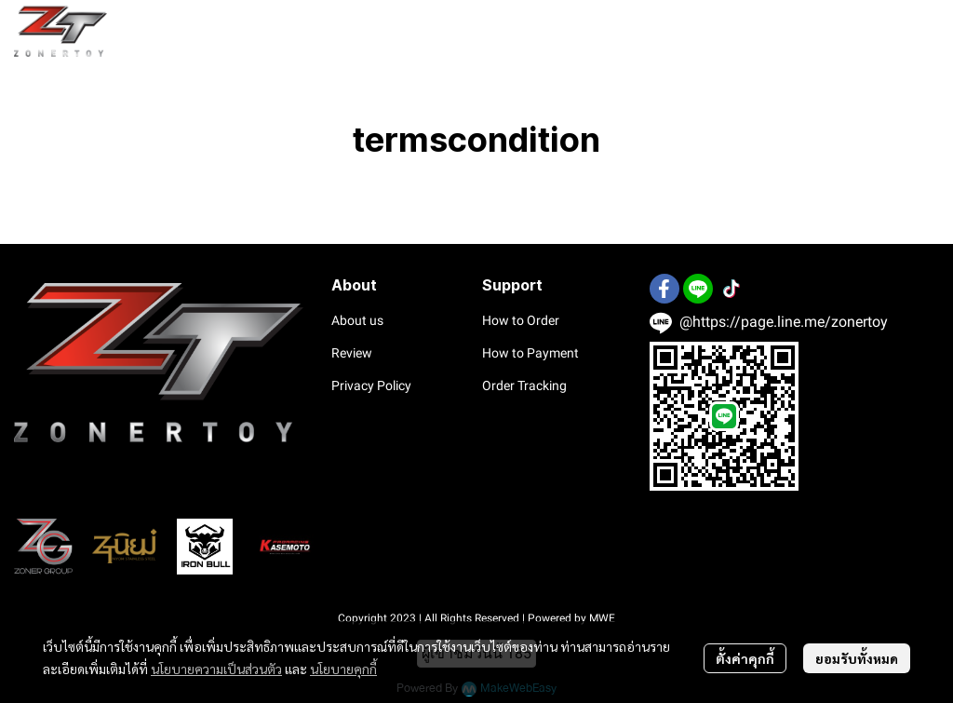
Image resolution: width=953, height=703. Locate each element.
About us (357, 320)
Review (351, 352)
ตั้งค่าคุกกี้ (745, 658)
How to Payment (530, 352)
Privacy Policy (371, 385)
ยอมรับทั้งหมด (856, 658)
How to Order (520, 320)
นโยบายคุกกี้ (343, 668)
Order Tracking (524, 385)
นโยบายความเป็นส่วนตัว (216, 668)
